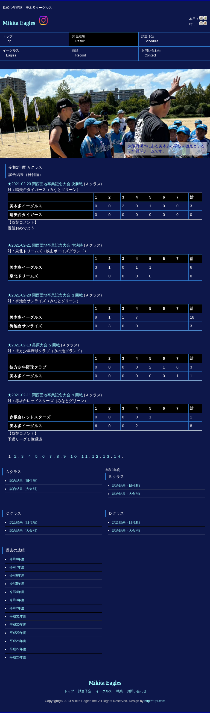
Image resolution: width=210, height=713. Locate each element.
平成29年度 (18, 633)
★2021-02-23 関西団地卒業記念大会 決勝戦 (45, 184)
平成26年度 (18, 657)
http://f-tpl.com (154, 701)
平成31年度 (18, 616)
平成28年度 (18, 641)
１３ (106, 456)
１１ (85, 456)
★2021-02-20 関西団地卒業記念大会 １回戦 (45, 295)
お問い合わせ (151, 53)
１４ (117, 456)
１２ (95, 456)
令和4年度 (17, 592)
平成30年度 (18, 625)
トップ (8, 38)
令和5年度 (17, 584)
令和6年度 (17, 575)
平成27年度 (18, 649)
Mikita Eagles (19, 23)
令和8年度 (17, 559)
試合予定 (149, 38)
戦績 (79, 53)
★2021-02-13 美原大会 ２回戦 (34, 345)
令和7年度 (17, 567)
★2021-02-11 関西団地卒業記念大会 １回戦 (45, 395)
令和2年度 (17, 608)
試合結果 (78, 38)
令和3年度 (17, 600)
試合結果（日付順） (24, 481)
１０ (74, 456)
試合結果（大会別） (24, 489)
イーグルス (11, 53)
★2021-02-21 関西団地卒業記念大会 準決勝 (45, 245)
